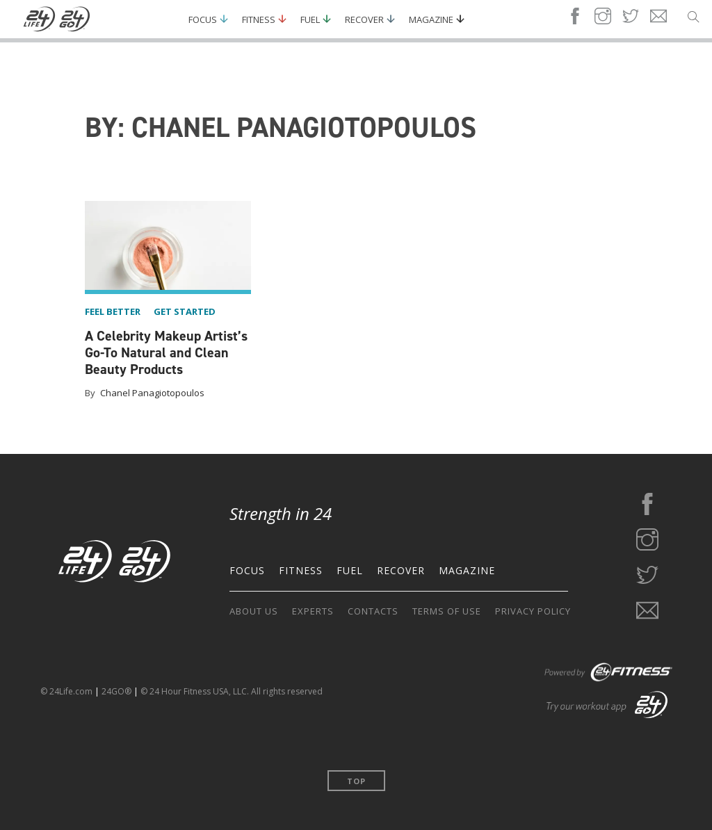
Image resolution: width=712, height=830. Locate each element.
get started (185, 311)
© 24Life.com (66, 691)
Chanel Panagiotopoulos (152, 392)
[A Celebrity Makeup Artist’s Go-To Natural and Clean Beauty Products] (168, 247)
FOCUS (247, 570)
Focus (202, 19)
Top (356, 781)
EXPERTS (313, 611)
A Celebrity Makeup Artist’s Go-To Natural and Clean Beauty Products (166, 352)
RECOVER (401, 570)
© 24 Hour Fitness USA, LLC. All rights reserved (231, 691)
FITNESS (301, 570)
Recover (364, 19)
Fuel (310, 19)
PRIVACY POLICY (533, 611)
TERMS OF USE (446, 611)
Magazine (431, 19)
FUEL (350, 570)
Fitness (258, 19)
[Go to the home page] (115, 563)
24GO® (116, 691)
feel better (112, 311)
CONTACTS (373, 611)
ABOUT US (253, 611)
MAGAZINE (467, 570)
